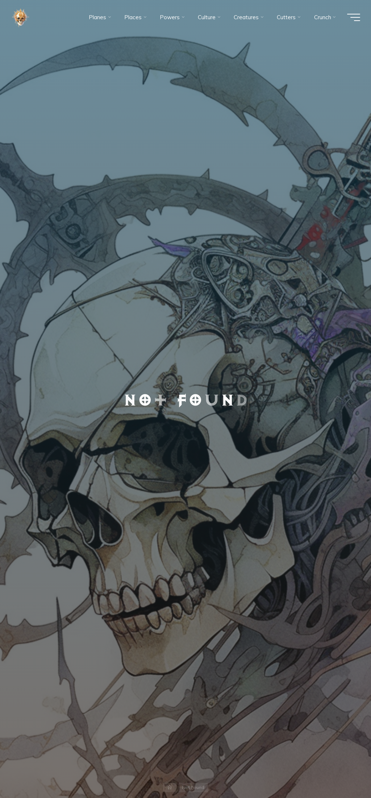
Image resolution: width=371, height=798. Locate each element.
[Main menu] (353, 17)
